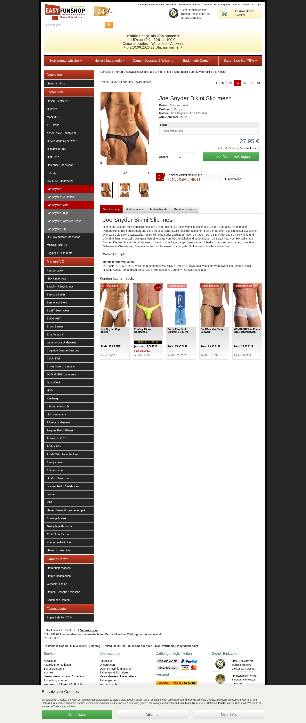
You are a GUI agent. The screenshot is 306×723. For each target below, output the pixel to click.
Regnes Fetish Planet (60, 430)
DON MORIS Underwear (62, 374)
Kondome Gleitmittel (59, 542)
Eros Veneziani (56, 334)
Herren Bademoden (59, 576)
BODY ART (53, 318)
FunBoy (51, 173)
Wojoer (51, 494)
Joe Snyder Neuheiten (60, 197)
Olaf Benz (53, 157)
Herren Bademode (109, 60)
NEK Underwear (57, 278)
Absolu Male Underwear (61, 133)
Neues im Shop (56, 83)
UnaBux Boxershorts (59, 478)
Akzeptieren (77, 715)
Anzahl (163, 156)
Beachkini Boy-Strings (60, 286)
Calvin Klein (54, 358)
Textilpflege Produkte (59, 526)
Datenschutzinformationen (116, 668)
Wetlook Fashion (57, 583)
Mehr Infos (229, 715)
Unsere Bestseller (57, 101)
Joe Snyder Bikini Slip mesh (208, 71)
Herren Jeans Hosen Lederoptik (66, 510)
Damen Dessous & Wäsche (153, 60)
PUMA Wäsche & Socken (62, 454)
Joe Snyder (54, 189)
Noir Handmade (56, 414)
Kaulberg (52, 398)
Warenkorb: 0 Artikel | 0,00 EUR (63, 684)
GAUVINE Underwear (60, 181)
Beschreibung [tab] (111, 209)
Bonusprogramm (222, 4)
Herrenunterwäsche (66, 60)
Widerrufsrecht (109, 684)
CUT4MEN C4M (57, 149)
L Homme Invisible (58, 406)
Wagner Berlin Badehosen (63, 486)
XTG (49, 502)
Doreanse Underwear (60, 165)
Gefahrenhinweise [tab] (185, 209)
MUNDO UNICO (57, 245)
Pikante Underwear (58, 422)
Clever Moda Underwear (61, 141)
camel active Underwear (61, 342)
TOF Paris (53, 125)
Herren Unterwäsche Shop (151, 4)
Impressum (106, 660)
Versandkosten (249, 148)
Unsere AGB (107, 664)
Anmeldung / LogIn (55, 680)
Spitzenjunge (55, 470)
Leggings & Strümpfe (59, 253)
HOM (50, 390)
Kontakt (236, 4)
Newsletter (171, 4)
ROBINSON (54, 446)
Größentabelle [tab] (135, 209)
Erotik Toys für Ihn (58, 534)
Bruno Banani (55, 326)
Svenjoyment (55, 462)
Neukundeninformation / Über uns (195, 4)
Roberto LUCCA (57, 438)
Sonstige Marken (57, 518)
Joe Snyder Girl (56, 229)
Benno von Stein (57, 302)
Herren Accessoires (58, 550)
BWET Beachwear (58, 310)
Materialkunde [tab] (158, 209)
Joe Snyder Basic (57, 205)
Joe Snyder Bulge (57, 213)
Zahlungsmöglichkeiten (114, 672)
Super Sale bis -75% (240, 60)
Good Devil (53, 382)
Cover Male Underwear (61, 366)
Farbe (163, 124)
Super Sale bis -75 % (60, 617)
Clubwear (52, 109)
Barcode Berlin (56, 294)
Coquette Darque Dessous (63, 350)
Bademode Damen (197, 60)
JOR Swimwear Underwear (63, 237)
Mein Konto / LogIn (252, 4)
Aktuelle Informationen (57, 664)
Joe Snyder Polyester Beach (64, 221)
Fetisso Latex (55, 270)
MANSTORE (54, 117)
